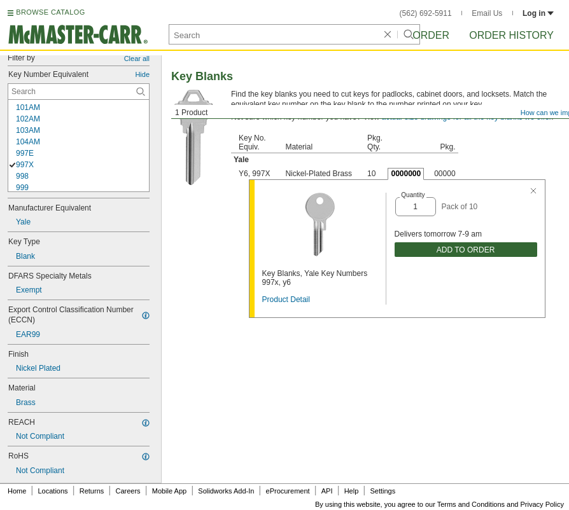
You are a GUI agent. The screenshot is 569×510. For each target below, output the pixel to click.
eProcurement (288, 491)
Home (17, 491)
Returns (92, 491)
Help (351, 491)
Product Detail (286, 299)
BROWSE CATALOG (50, 12)
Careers (127, 491)
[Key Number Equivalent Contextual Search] (79, 91)
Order (430, 35)
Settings (382, 491)
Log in (538, 13)
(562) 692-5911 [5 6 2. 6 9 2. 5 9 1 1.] (426, 13)
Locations (53, 491)
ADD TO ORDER (466, 249)
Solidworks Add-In (226, 491)
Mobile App (169, 491)
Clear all (137, 58)
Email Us (487, 13)
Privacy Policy (542, 504)
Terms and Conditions (471, 504)
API (327, 491)
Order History (511, 35)
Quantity (413, 194)
